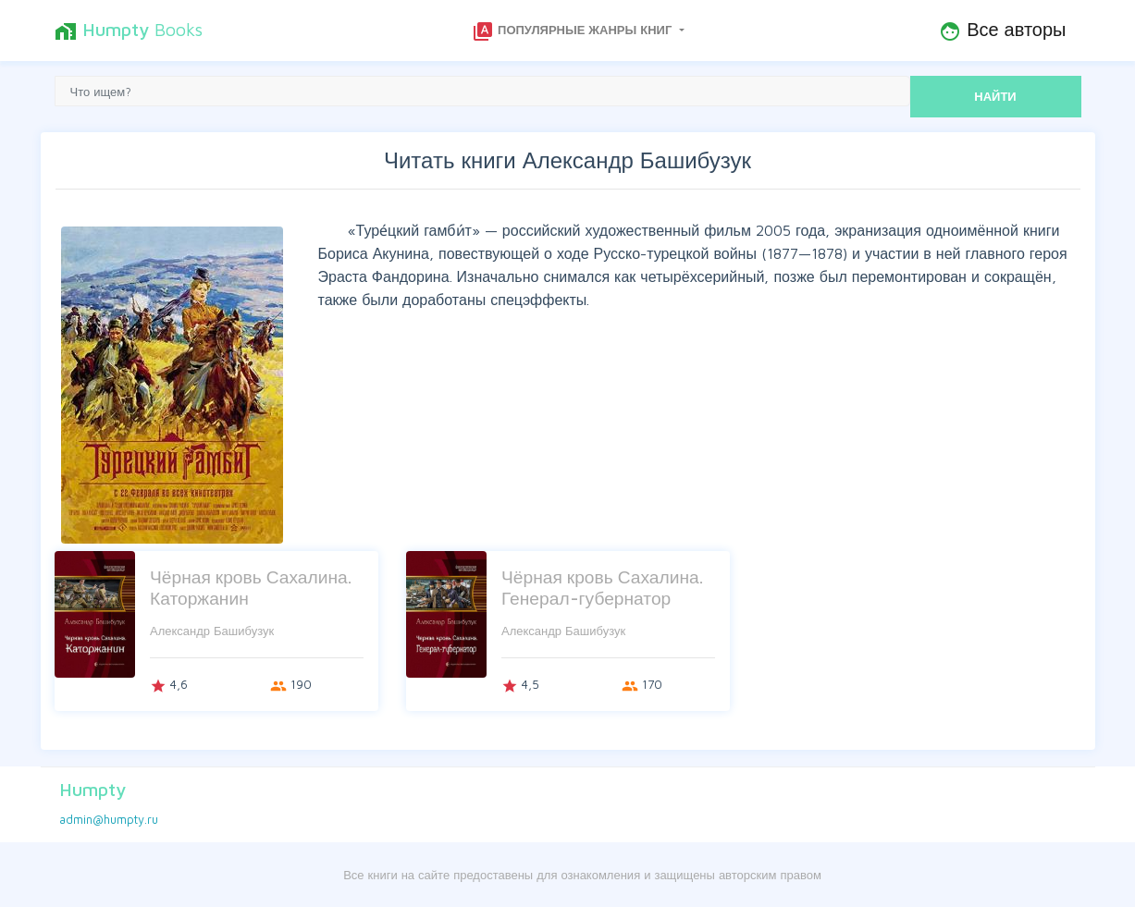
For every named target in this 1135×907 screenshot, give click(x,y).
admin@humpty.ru (108, 819)
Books (129, 30)
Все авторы (1002, 30)
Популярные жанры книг (573, 31)
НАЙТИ (995, 96)
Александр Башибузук (212, 630)
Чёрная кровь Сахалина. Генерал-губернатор (602, 587)
